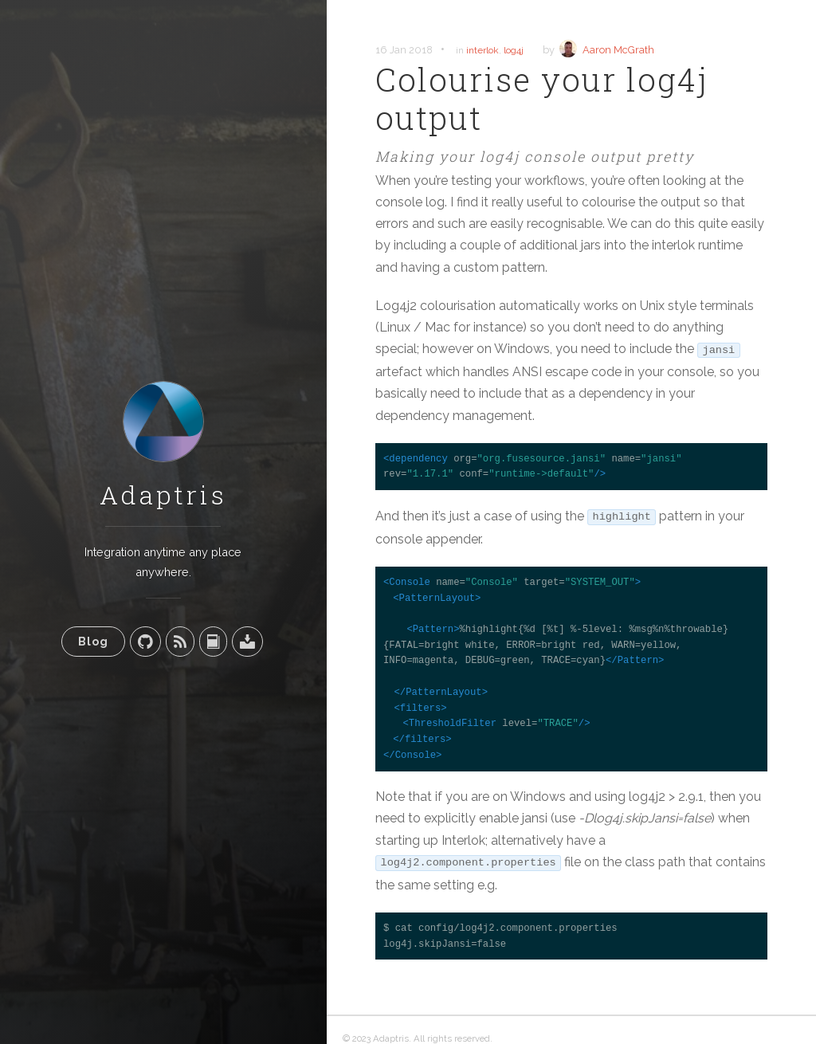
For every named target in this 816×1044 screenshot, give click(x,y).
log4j (514, 50)
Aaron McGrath (618, 50)
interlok (482, 50)
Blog (93, 641)
